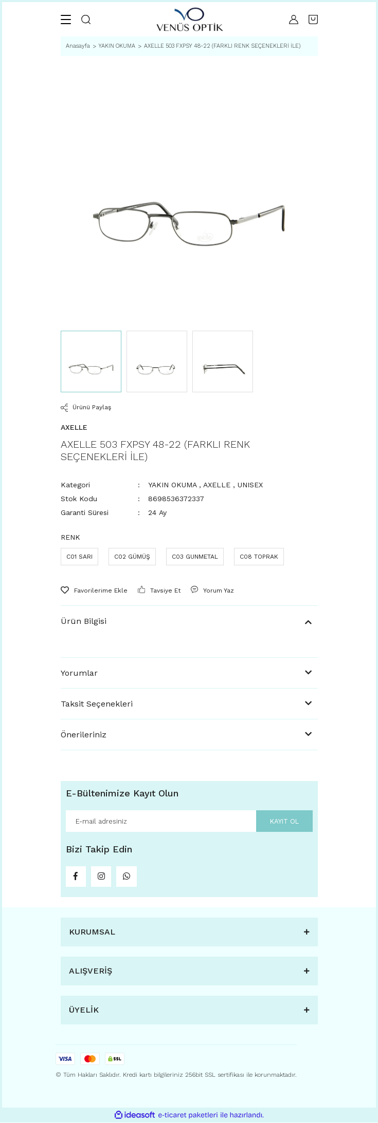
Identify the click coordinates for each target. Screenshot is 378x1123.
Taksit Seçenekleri (97, 704)
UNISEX (250, 485)
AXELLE (216, 485)
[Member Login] (293, 19)
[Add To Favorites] (94, 590)
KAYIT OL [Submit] (284, 821)
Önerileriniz (83, 734)
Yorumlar (79, 673)
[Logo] (189, 19)
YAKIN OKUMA (172, 485)
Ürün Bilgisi (83, 621)
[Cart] (313, 19)
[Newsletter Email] (189, 821)
